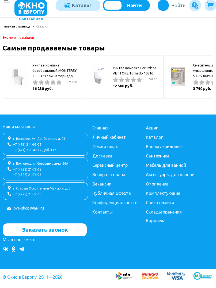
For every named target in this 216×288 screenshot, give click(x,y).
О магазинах (105, 146)
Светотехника (160, 202)
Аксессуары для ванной (170, 174)
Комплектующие (163, 193)
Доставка (102, 155)
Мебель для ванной (166, 165)
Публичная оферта (111, 193)
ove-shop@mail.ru (29, 208)
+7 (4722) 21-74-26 (27, 174)
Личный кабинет (109, 137)
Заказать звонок (45, 229)
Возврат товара (108, 174)
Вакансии (101, 184)
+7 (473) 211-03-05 (27, 144)
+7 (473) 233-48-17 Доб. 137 (34, 150)
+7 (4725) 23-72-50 (27, 194)
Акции (152, 127)
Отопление (157, 184)
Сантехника (157, 155)
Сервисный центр (110, 165)
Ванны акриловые (164, 146)
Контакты (102, 212)
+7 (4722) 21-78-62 (27, 169)
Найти (134, 5)
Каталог (78, 5)
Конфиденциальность (114, 202)
